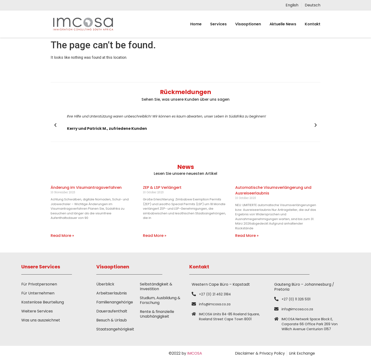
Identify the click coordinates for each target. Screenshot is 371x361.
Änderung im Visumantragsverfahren (86, 187)
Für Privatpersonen (39, 284)
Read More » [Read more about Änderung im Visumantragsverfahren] (62, 235)
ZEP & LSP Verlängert (162, 187)
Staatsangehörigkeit (115, 329)
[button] (55, 125)
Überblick (105, 284)
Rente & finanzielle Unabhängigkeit (157, 314)
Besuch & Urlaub (111, 320)
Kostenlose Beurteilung (42, 302)
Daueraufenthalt (111, 311)
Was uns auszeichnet (40, 320)
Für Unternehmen (37, 293)
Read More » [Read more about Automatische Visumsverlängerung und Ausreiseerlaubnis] (247, 235)
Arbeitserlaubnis (111, 293)
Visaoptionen (248, 24)
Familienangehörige (114, 302)
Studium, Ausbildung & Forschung (160, 300)
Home (196, 24)
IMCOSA (194, 353)
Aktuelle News (282, 24)
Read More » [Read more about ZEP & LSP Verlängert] (154, 235)
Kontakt (312, 24)
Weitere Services (37, 311)
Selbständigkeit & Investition (156, 286)
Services (218, 24)
